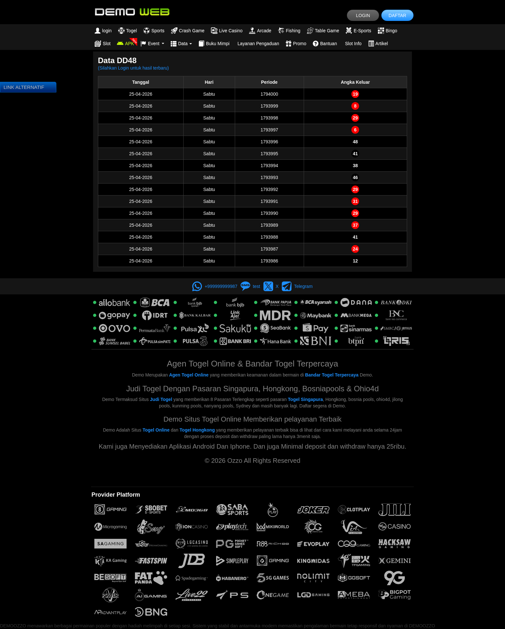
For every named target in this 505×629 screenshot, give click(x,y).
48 (355, 141)
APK (125, 43)
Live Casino (227, 30)
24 (355, 249)
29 (355, 117)
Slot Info (353, 43)
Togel (127, 30)
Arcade (260, 30)
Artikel (378, 43)
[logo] (131, 11)
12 (355, 260)
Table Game (323, 30)
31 (355, 201)
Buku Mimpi (213, 43)
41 (355, 153)
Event (152, 43)
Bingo (387, 30)
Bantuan (325, 43)
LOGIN (363, 15)
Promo (296, 43)
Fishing (289, 30)
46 (355, 177)
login (103, 30)
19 (355, 94)
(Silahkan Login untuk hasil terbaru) (133, 68)
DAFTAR (397, 15)
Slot (102, 43)
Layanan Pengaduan (258, 43)
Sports (153, 30)
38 (355, 165)
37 (355, 225)
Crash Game (188, 30)
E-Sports (358, 30)
